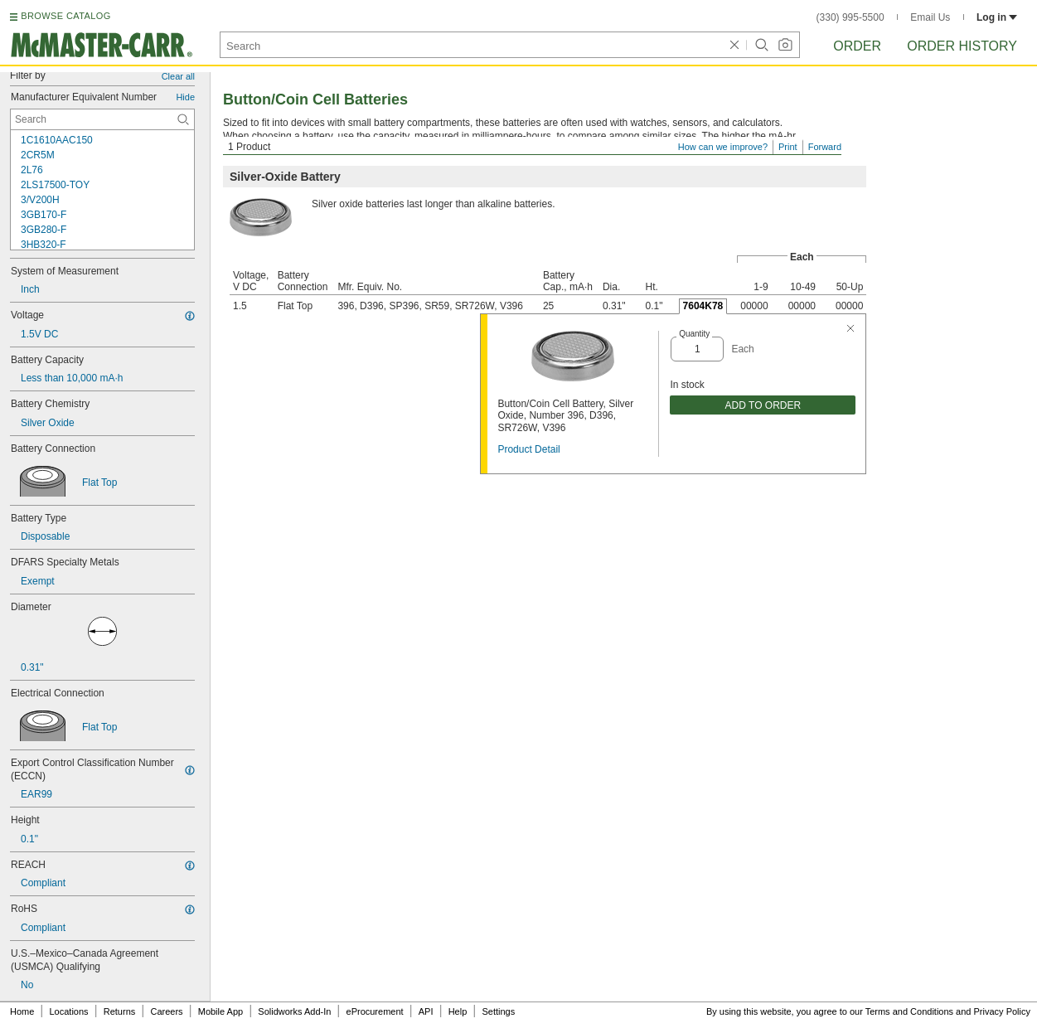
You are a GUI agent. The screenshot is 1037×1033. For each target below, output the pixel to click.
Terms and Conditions (909, 1011)
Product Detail (528, 449)
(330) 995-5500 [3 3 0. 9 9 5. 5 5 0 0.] (850, 17)
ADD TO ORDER (763, 405)
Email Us (930, 17)
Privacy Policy (1002, 1011)
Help (458, 1011)
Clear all (178, 76)
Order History (962, 46)
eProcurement (375, 1011)
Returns (120, 1011)
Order (857, 46)
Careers (166, 1011)
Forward (824, 147)
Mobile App (220, 1011)
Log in (996, 17)
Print (787, 147)
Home (22, 1011)
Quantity (694, 333)
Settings (498, 1011)
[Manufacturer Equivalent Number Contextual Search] (102, 119)
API (426, 1011)
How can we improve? (723, 147)
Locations (69, 1011)
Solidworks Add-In (294, 1011)
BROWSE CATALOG (65, 16)
